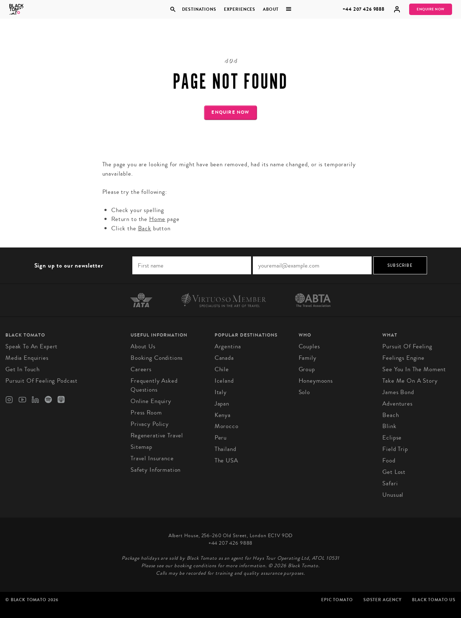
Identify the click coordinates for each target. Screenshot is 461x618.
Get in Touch (22, 369)
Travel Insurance (152, 458)
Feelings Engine (403, 357)
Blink (389, 426)
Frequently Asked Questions (154, 385)
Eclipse (392, 437)
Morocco (227, 426)
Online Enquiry (151, 401)
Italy (221, 392)
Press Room (146, 412)
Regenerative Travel (157, 435)
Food (388, 460)
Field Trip (395, 449)
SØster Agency (382, 600)
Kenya (223, 415)
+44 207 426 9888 (363, 9)
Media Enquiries (27, 357)
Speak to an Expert (31, 346)
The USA (226, 460)
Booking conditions (157, 357)
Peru (221, 437)
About (271, 9)
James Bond (398, 392)
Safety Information (156, 469)
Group (307, 369)
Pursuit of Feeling (407, 346)
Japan (222, 403)
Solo (304, 392)
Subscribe (400, 265)
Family (308, 357)
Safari (390, 483)
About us (143, 346)
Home (157, 219)
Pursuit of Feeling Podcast (41, 380)
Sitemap (141, 446)
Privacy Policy (150, 424)
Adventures (397, 403)
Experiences (239, 9)
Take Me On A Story (409, 380)
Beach (390, 415)
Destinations (199, 9)
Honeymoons (316, 380)
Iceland (224, 380)
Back (144, 228)
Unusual (392, 494)
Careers (141, 369)
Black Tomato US (434, 600)
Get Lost (394, 471)
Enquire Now (431, 9)
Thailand (225, 449)
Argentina (228, 346)
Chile (222, 369)
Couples (309, 346)
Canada (224, 357)
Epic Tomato (337, 600)
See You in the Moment (414, 369)
